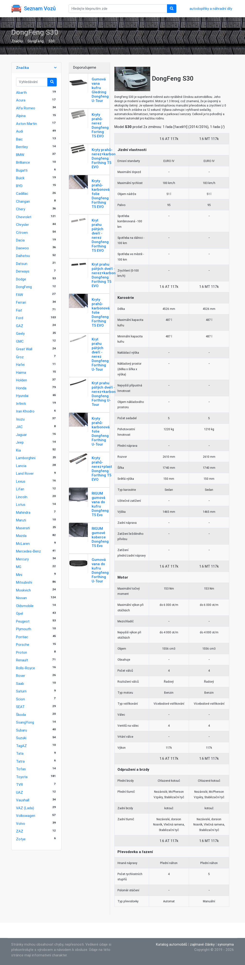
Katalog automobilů (171, 944)
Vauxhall (22, 800)
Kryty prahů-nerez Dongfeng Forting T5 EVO (100, 125)
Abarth (21, 92)
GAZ (19, 326)
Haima (21, 372)
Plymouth (23, 629)
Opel (19, 613)
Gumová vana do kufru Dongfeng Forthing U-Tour (100, 570)
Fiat (19, 310)
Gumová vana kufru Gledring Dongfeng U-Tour (100, 90)
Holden (21, 380)
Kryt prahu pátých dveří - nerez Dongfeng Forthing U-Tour (100, 354)
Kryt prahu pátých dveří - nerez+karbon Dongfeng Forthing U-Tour (104, 394)
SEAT (20, 706)
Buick (20, 178)
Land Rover (25, 473)
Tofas (21, 769)
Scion (20, 699)
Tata (19, 753)
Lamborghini (25, 458)
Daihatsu (23, 255)
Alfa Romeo (25, 108)
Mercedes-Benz (28, 551)
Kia (18, 450)
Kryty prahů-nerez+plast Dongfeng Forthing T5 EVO (102, 469)
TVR (19, 784)
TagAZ (21, 745)
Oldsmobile (24, 605)
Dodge (21, 279)
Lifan (20, 489)
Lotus (20, 504)
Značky (17, 41)
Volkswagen (25, 815)
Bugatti (22, 170)
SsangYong (25, 722)
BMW (20, 154)
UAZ (19, 792)
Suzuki (21, 738)
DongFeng (36, 41)
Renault (22, 660)
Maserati (23, 528)
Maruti (21, 520)
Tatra (20, 761)
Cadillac (22, 193)
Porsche (22, 644)
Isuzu (20, 419)
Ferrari (21, 302)
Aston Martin (26, 123)
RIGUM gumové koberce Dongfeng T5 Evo (100, 537)
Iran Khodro (25, 411)
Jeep (20, 442)
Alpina (21, 115)
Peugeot (22, 621)
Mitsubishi (24, 582)
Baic (19, 139)
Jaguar (21, 434)
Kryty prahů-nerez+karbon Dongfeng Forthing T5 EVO (104, 158)
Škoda (21, 714)
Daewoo (22, 248)
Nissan (21, 598)
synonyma (225, 944)
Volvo (20, 823)
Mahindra (23, 512)
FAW (19, 294)
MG (18, 566)
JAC (19, 426)
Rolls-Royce (25, 668)
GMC (20, 341)
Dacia (20, 240)
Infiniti (21, 403)
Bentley (22, 147)
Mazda (21, 535)
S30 (52, 41)
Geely (20, 333)
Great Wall (24, 349)
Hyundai (22, 395)
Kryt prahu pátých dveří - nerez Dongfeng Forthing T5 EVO (100, 235)
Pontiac (22, 637)
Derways (22, 271)
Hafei (20, 364)
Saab (20, 683)
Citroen (22, 232)
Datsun (21, 263)
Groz (20, 357)
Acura (20, 100)
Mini (19, 574)
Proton (21, 652)
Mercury (22, 559)
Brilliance (23, 162)
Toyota (22, 777)
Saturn (21, 691)
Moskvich (23, 590)
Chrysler (22, 224)
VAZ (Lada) (25, 808)
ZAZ (19, 831)
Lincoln (21, 497)
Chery (20, 209)
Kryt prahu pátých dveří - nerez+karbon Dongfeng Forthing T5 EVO (104, 275)
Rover (20, 675)
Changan (23, 201)
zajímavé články (202, 944)
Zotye (21, 839)
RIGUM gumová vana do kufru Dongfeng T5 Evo (100, 504)
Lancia (21, 465)
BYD (19, 186)
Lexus (20, 481)
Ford (19, 318)
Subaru (21, 730)
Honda (21, 388)
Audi (19, 131)
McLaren (23, 543)
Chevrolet (23, 217)
